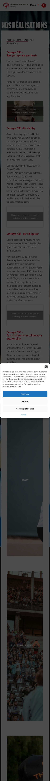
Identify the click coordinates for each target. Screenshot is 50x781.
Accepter (25, 394)
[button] (46, 366)
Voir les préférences (25, 409)
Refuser (25, 401)
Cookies (23, 414)
